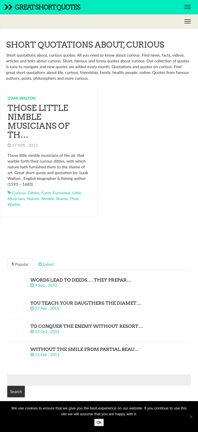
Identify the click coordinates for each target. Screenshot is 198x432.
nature (33, 198)
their (74, 198)
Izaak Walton (22, 98)
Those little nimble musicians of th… (38, 121)
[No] (191, 417)
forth (46, 192)
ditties (33, 192)
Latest (46, 264)
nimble (47, 198)
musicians (16, 198)
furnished (62, 192)
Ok (99, 422)
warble (14, 204)
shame (62, 198)
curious (19, 192)
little (76, 192)
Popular (20, 264)
